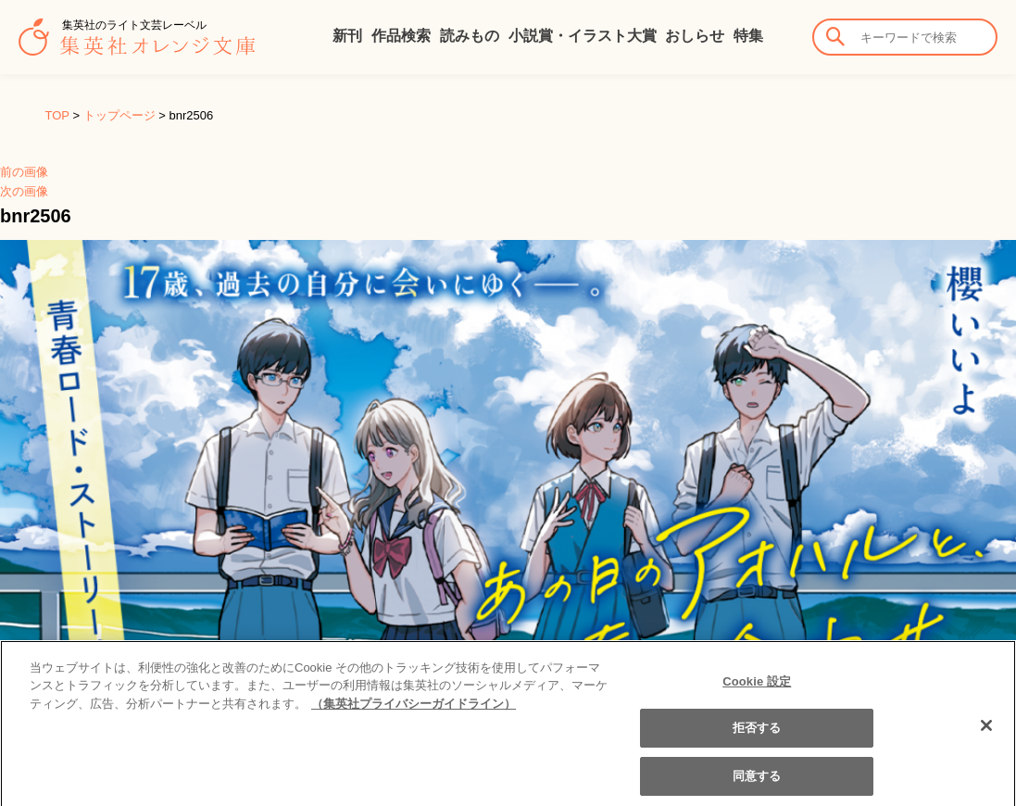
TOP (57, 115)
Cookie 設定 (756, 690)
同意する (757, 785)
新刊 (347, 36)
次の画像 (24, 191)
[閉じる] (986, 733)
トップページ (119, 115)
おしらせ (694, 36)
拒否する (757, 737)
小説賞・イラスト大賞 (582, 36)
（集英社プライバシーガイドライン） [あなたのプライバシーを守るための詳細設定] (413, 712)
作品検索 (401, 36)
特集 (748, 36)
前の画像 (24, 172)
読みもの (469, 36)
